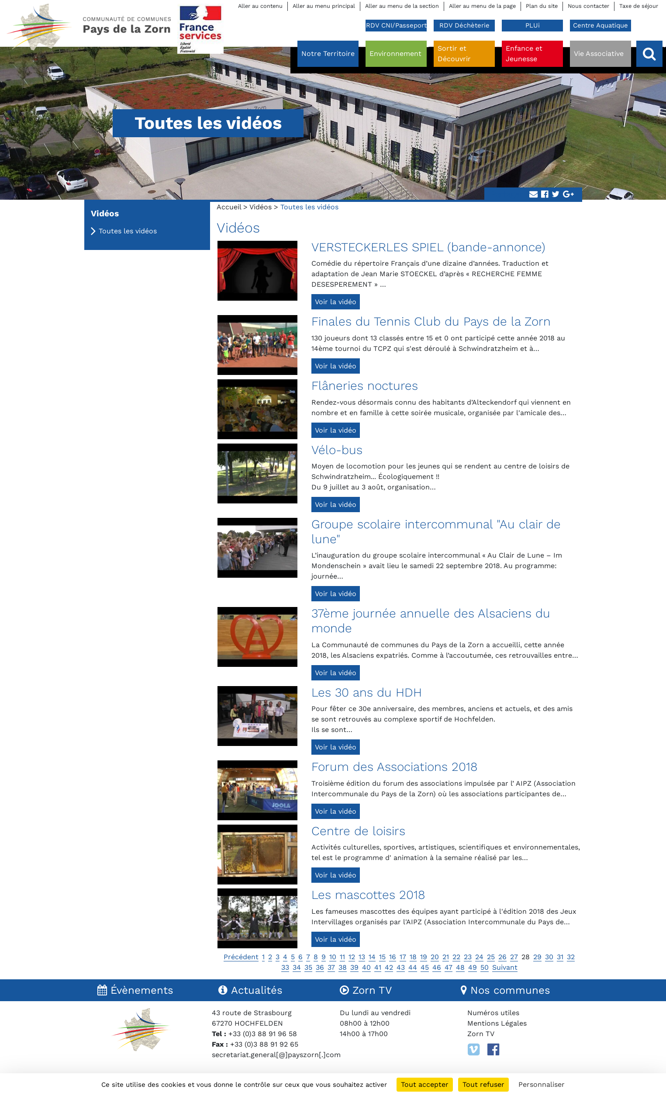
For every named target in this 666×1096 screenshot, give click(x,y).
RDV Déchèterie (464, 25)
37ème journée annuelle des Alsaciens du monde (430, 620)
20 (435, 957)
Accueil (229, 207)
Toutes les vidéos (128, 231)
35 (308, 967)
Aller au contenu (260, 6)
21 (445, 957)
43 (401, 967)
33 (285, 967)
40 (366, 967)
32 (571, 957)
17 (403, 957)
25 (491, 957)
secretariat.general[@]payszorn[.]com (276, 1055)
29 (537, 957)
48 (460, 967)
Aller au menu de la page (482, 6)
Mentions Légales (497, 1023)
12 (352, 957)
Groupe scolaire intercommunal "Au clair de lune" (436, 531)
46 (436, 967)
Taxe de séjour (638, 6)
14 (372, 957)
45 (425, 967)
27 (514, 957)
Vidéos (260, 207)
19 (423, 957)
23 (468, 957)
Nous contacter (588, 6)
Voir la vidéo (335, 302)
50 (484, 967)
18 (413, 957)
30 (549, 957)
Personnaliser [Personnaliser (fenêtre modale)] (541, 1084)
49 (472, 967)
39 (354, 967)
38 (342, 967)
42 (389, 967)
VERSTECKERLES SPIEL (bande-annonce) (428, 247)
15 (382, 957)
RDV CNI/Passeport (396, 25)
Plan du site (542, 6)
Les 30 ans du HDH (366, 692)
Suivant (505, 967)
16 (392, 957)
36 (320, 967)
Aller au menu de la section (402, 6)
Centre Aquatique (600, 25)
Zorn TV (480, 1034)
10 (332, 957)
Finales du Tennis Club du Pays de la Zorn (431, 321)
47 (448, 967)
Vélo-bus (336, 450)
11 (342, 957)
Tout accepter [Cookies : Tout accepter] (425, 1084)
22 (456, 957)
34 (297, 967)
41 (377, 967)
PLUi (532, 25)
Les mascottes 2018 (368, 895)
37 (331, 967)
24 (479, 957)
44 (412, 967)
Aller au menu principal (324, 6)
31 (560, 957)
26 (502, 957)
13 (362, 957)
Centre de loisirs (358, 831)
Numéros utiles (493, 1013)
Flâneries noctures (364, 385)
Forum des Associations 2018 (394, 767)
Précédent (241, 957)
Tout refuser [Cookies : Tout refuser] (483, 1084)
